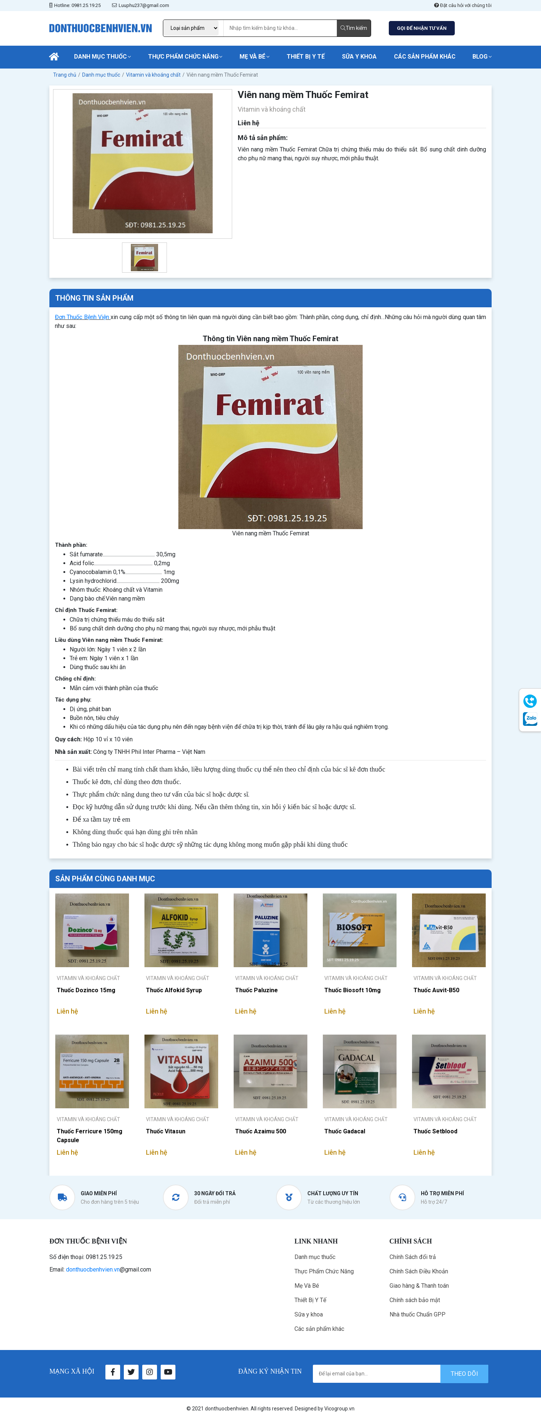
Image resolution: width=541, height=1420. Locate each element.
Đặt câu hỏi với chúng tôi (463, 5)
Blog (480, 56)
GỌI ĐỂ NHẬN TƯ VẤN (422, 28)
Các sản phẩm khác (425, 56)
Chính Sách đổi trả (413, 1256)
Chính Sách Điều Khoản (419, 1271)
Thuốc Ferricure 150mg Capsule (89, 1136)
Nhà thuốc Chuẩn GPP (418, 1314)
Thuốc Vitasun (165, 1131)
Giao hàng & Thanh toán (419, 1285)
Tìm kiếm (354, 28)
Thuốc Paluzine (256, 990)
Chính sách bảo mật (415, 1300)
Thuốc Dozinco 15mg (86, 990)
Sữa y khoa (359, 56)
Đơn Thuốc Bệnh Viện (82, 317)
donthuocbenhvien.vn (93, 1269)
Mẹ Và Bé (252, 56)
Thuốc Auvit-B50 (436, 990)
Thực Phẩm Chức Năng (183, 56)
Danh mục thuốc (100, 56)
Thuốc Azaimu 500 (260, 1131)
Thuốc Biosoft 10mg (352, 990)
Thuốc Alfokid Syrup (174, 990)
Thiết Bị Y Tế (306, 56)
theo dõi (464, 1373)
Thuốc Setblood (435, 1131)
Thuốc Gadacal (344, 1131)
